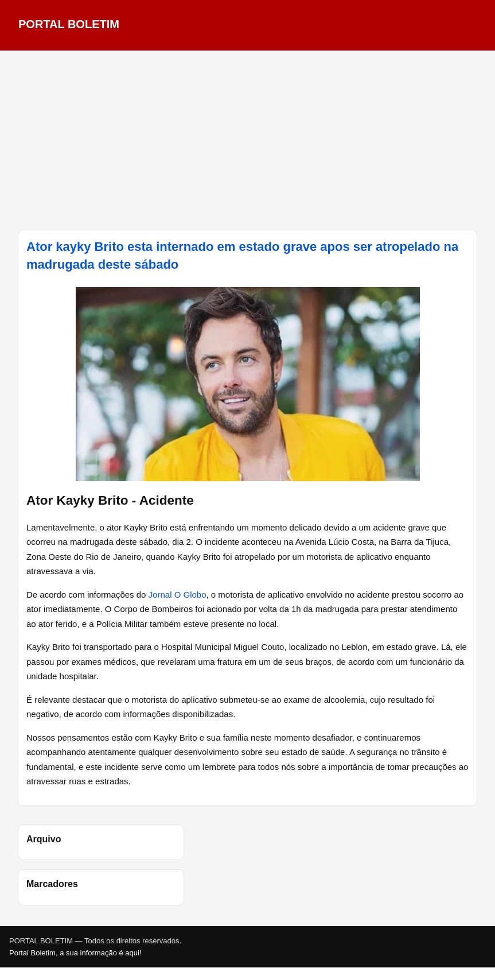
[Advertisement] (247, 140)
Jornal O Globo (177, 594)
